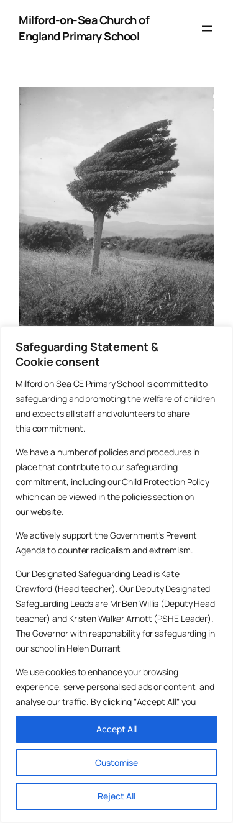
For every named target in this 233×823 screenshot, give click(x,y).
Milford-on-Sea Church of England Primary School (84, 27)
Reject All (116, 796)
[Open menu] (206, 28)
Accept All (116, 729)
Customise (116, 762)
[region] (116, 574)
